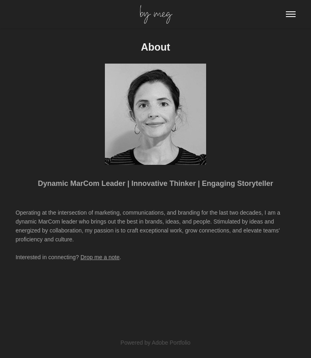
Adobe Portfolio (171, 342)
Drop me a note (100, 257)
